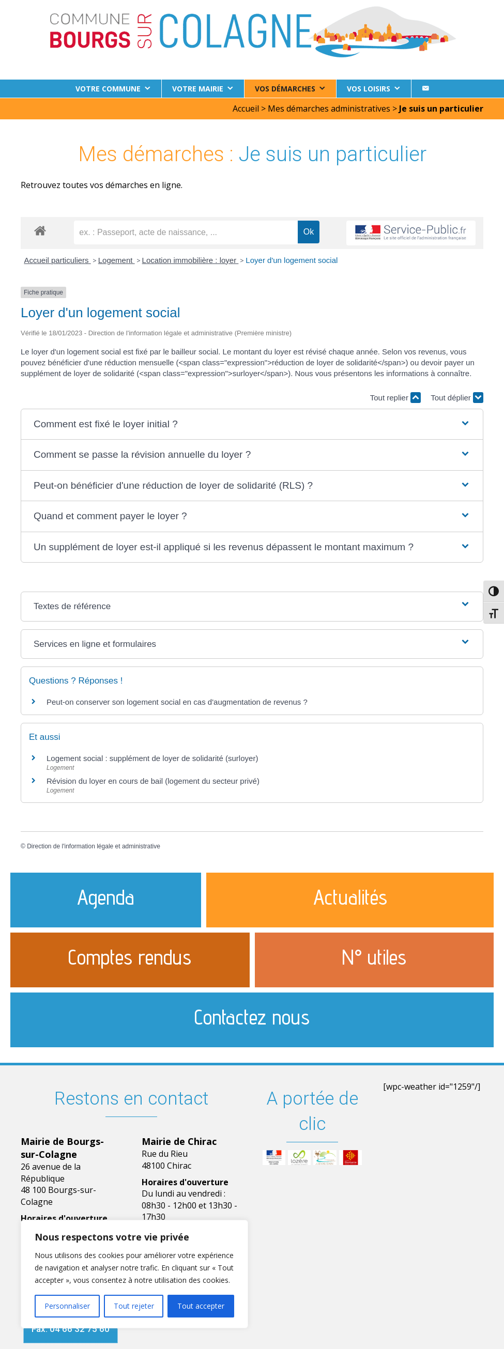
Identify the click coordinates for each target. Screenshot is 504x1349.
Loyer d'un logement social (292, 259)
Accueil (246, 108)
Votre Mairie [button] (197, 89)
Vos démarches (285, 89)
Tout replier (395, 397)
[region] (134, 1274)
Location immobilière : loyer (190, 259)
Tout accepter (200, 1306)
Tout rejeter (134, 1306)
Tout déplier (457, 397)
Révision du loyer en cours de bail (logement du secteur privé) (153, 780)
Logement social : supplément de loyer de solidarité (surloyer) (152, 757)
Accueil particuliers (57, 259)
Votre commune (108, 89)
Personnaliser (67, 1306)
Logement (116, 259)
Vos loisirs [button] (368, 89)
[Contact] (425, 89)
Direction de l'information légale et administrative (93, 845)
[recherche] (186, 232)
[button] (252, 424)
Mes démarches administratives (329, 108)
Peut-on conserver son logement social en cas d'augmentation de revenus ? (177, 701)
